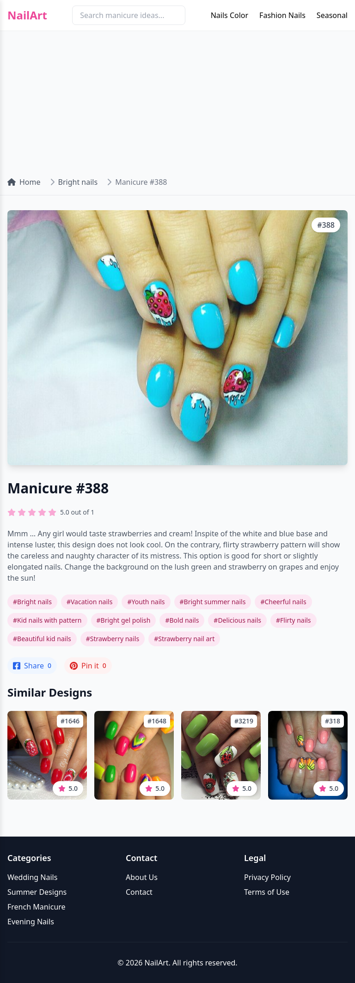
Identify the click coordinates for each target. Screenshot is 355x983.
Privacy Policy (267, 877)
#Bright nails (32, 601)
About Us (142, 877)
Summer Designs (37, 892)
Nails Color (229, 15)
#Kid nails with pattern (47, 620)
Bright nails (78, 182)
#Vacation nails (89, 601)
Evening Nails (30, 921)
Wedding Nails (32, 877)
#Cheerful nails (283, 601)
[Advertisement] (177, 99)
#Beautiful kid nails (42, 638)
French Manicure (36, 907)
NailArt (27, 15)
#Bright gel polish (124, 620)
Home (24, 182)
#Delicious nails (237, 620)
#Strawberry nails (112, 638)
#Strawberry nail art (184, 638)
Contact (139, 892)
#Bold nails (182, 620)
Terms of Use (266, 892)
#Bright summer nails (213, 601)
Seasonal (332, 15)
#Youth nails (146, 601)
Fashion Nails (282, 15)
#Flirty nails (293, 620)
